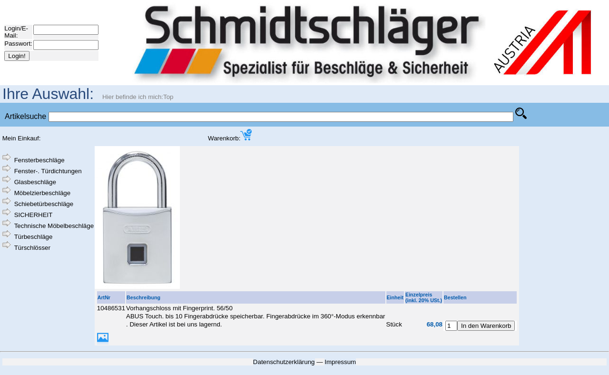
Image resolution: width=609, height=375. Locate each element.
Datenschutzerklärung (284, 361)
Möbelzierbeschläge (42, 193)
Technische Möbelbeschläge (54, 225)
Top (168, 96)
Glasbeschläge (35, 182)
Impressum (340, 361)
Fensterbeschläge (39, 160)
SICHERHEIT (33, 214)
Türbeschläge (33, 236)
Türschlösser (32, 247)
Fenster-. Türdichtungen (48, 171)
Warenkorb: (230, 138)
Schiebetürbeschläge (43, 203)
